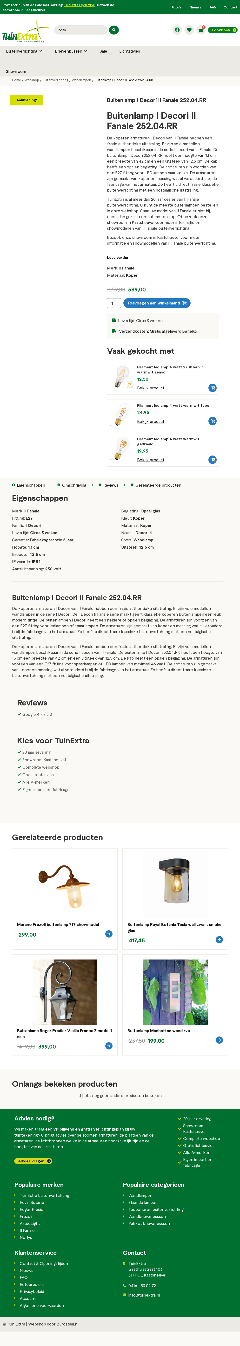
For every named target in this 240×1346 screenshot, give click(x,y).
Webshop (32, 80)
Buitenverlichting (55, 80)
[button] (24, 51)
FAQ (212, 7)
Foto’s (177, 7)
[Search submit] (113, 30)
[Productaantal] (114, 303)
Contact (231, 7)
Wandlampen (81, 80)
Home (16, 80)
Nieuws (195, 7)
